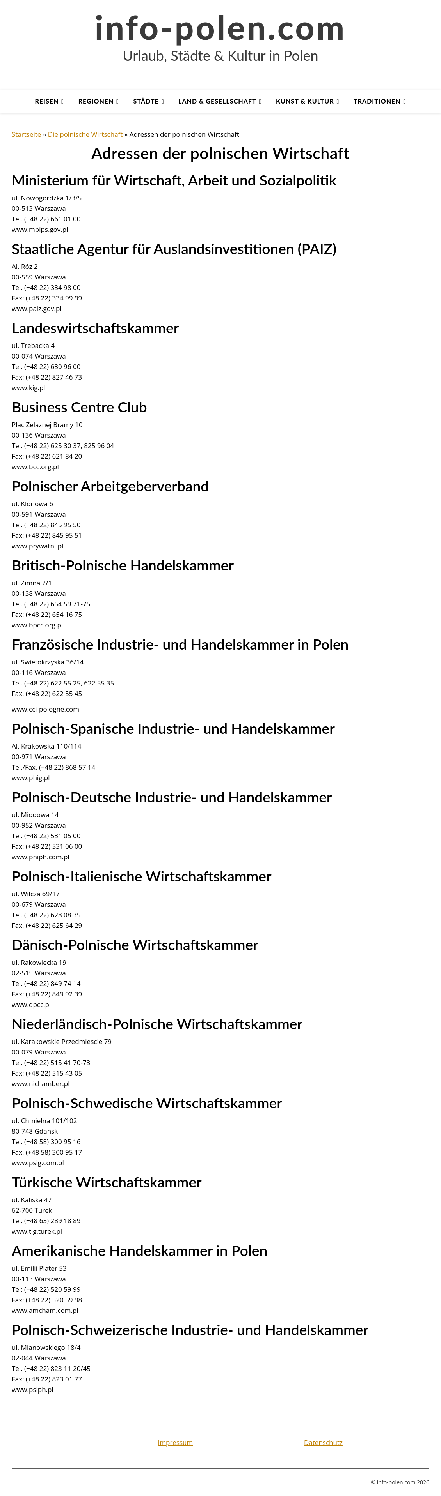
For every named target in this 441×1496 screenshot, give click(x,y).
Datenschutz (323, 1442)
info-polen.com (220, 27)
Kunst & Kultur (305, 101)
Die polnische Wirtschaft (85, 134)
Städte (146, 101)
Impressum (175, 1442)
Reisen (47, 101)
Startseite (26, 134)
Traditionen (377, 101)
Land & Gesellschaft (217, 101)
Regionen (96, 101)
